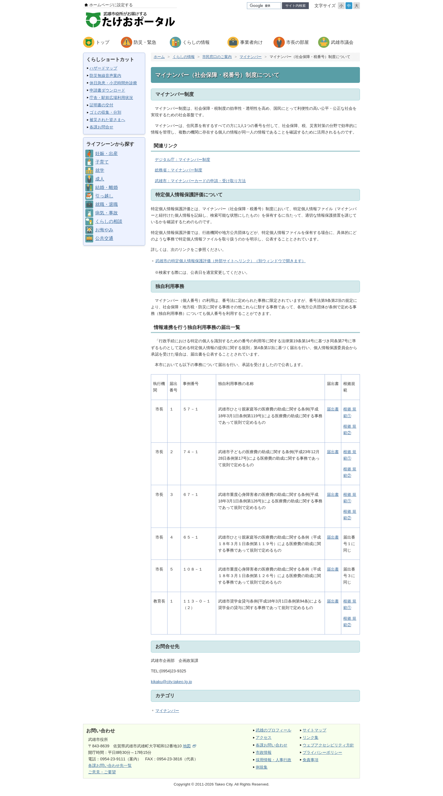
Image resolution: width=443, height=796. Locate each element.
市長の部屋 (297, 42)
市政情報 (264, 752)
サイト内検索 (295, 6)
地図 (189, 746)
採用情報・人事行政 (273, 760)
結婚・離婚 (106, 187)
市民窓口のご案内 (217, 57)
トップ (102, 42)
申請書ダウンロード (107, 90)
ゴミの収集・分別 (105, 112)
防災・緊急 (145, 42)
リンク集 (310, 737)
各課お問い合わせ (271, 745)
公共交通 (104, 238)
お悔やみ (104, 229)
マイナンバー (251, 57)
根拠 (347, 426)
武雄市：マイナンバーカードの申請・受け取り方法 (200, 180)
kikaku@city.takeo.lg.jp (171, 681)
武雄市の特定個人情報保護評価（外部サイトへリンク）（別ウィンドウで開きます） (230, 261)
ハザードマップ (103, 68)
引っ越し (104, 195)
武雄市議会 (342, 42)
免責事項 (310, 760)
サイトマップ (314, 730)
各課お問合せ (101, 127)
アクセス (264, 737)
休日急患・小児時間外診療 (113, 83)
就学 (99, 170)
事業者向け (251, 42)
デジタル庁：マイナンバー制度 (182, 159)
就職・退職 (106, 204)
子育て (102, 162)
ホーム (159, 57)
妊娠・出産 (106, 153)
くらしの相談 (108, 221)
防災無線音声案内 (105, 75)
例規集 (262, 767)
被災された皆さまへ (107, 119)
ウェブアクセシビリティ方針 (328, 745)
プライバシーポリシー (322, 752)
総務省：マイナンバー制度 (178, 170)
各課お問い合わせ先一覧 (110, 765)
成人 (99, 179)
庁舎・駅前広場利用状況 (111, 97)
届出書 (333, 409)
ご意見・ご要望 (102, 772)
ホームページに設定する (111, 5)
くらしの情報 (196, 42)
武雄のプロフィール (273, 730)
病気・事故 (106, 212)
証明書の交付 (101, 105)
